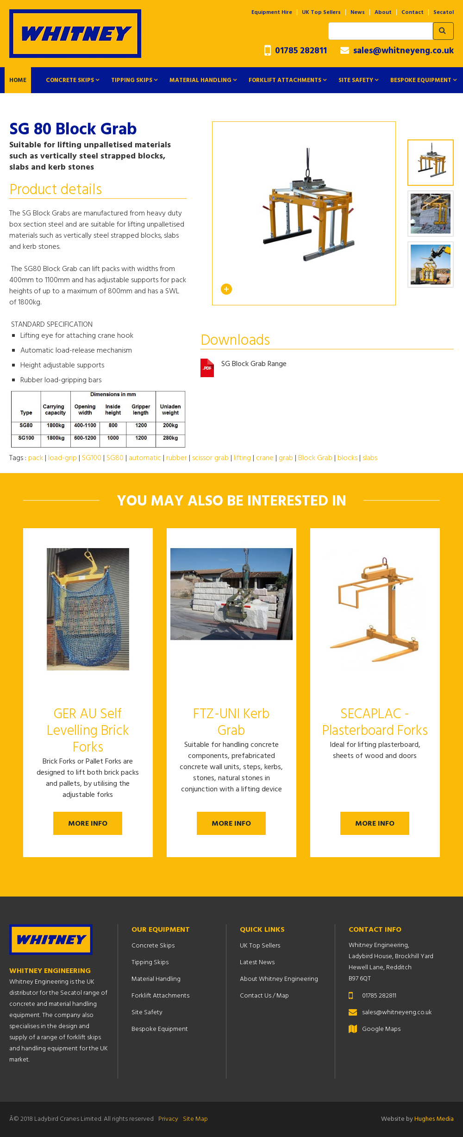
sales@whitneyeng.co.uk (397, 51)
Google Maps (381, 1029)
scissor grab (210, 458)
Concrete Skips (70, 80)
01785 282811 (295, 51)
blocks (347, 458)
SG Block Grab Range (254, 364)
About (383, 12)
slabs (370, 458)
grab (286, 458)
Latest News (257, 962)
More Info (87, 824)
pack (35, 458)
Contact (412, 12)
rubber (176, 458)
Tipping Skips (131, 80)
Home (17, 80)
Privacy (168, 1119)
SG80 (115, 458)
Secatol (443, 12)
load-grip (62, 458)
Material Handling (200, 80)
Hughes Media (434, 1119)
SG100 (91, 458)
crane (265, 458)
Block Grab (315, 458)
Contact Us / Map (264, 996)
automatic (145, 458)
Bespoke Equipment (420, 80)
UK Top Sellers (321, 12)
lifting (242, 458)
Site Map (195, 1119)
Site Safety (355, 80)
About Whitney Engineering (279, 979)
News (357, 12)
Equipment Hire (271, 12)
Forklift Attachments (285, 80)
